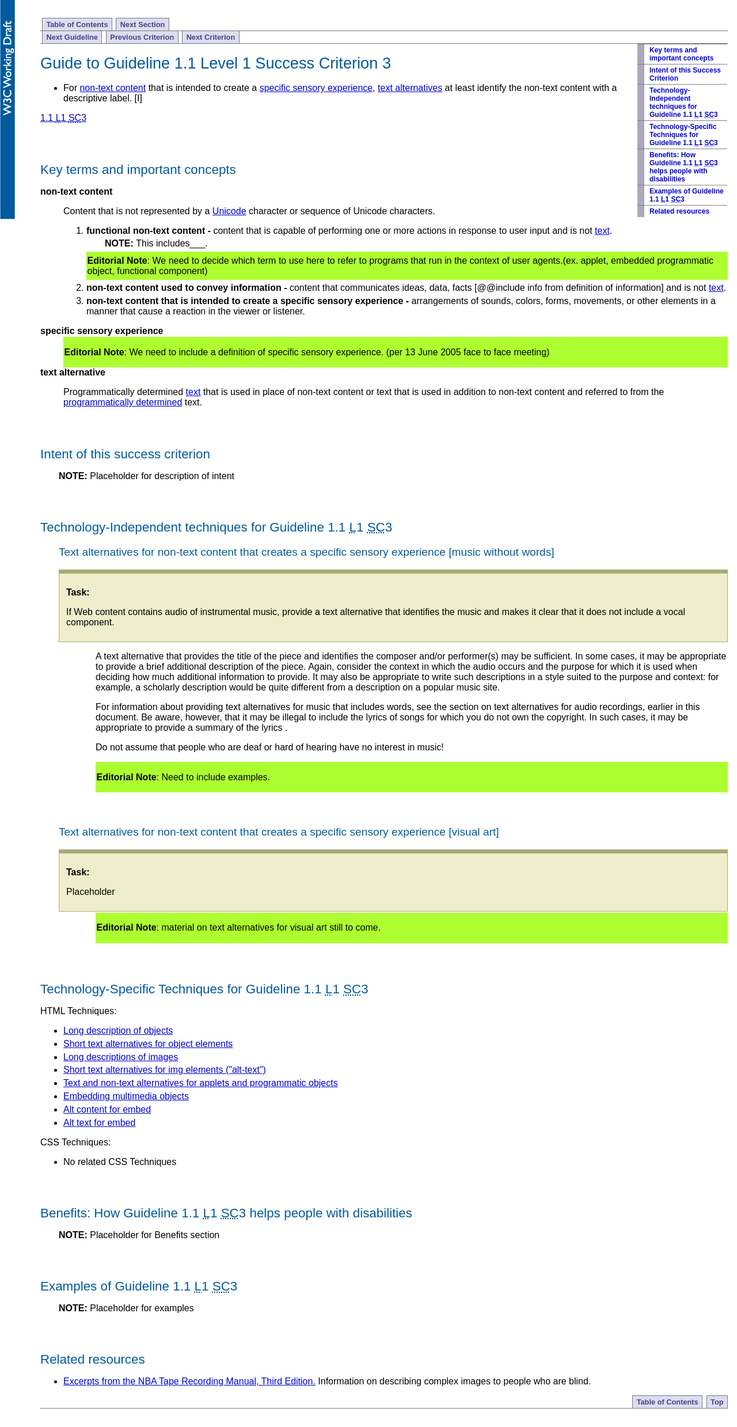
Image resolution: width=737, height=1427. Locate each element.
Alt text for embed (99, 1123)
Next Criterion (211, 37)
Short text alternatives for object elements (148, 1044)
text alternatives (410, 88)
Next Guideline (72, 37)
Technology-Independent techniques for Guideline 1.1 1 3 (683, 102)
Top (717, 1402)
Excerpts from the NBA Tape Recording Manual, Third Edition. (189, 1381)
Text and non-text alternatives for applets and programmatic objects (200, 1083)
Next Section (142, 24)
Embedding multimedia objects (126, 1096)
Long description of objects (118, 1030)
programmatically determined (122, 402)
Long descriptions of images (120, 1057)
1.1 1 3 (63, 118)
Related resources (679, 211)
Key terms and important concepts (681, 54)
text (602, 231)
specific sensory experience (316, 88)
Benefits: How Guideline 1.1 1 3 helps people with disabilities (683, 167)
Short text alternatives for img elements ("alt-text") (164, 1070)
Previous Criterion (142, 37)
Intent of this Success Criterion (685, 74)
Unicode (229, 211)
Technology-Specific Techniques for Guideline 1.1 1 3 (683, 135)
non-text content (112, 88)
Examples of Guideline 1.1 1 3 (686, 195)
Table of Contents (77, 24)
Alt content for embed (107, 1109)
